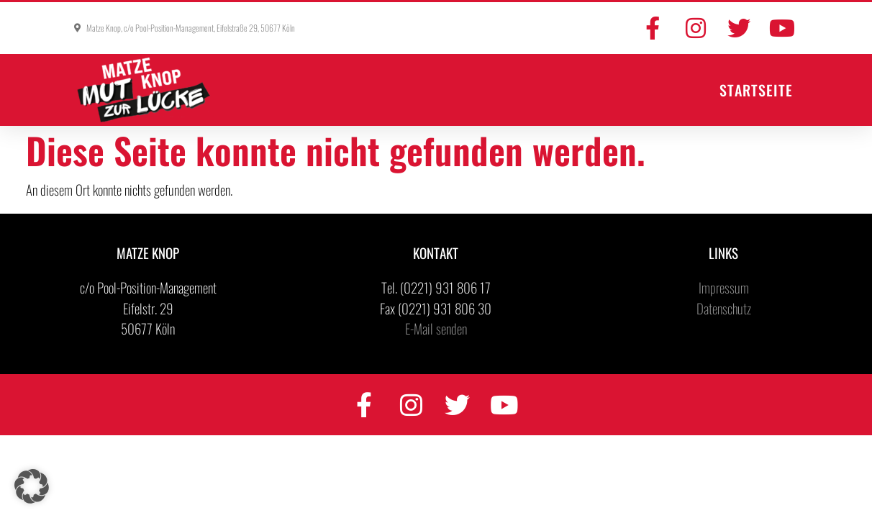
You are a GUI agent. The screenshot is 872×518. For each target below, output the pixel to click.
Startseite (756, 90)
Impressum (724, 287)
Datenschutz (723, 308)
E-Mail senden (436, 328)
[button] (31, 486)
